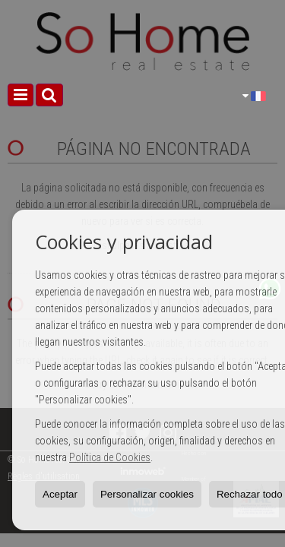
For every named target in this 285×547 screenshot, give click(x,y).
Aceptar (60, 494)
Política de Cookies (109, 457)
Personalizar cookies (147, 494)
